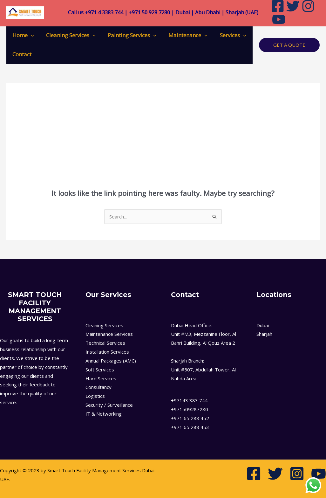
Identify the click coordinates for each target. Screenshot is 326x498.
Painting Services (129, 35)
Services (227, 35)
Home (22, 35)
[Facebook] (253, 473)
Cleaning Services (69, 35)
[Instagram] (296, 473)
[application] (30, 35)
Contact (21, 54)
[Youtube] (278, 19)
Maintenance (183, 35)
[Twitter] (275, 473)
